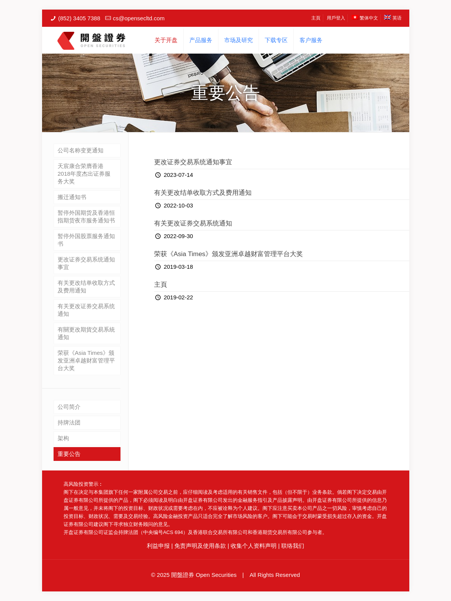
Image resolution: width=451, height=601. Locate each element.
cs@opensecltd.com (138, 18)
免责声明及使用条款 (200, 545)
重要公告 (69, 454)
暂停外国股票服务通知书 (86, 240)
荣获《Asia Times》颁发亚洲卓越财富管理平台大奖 (228, 254)
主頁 (316, 18)
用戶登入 (336, 18)
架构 (63, 438)
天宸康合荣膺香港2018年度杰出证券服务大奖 (84, 174)
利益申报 (158, 545)
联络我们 (292, 545)
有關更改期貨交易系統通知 (86, 333)
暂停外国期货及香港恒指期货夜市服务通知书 (86, 216)
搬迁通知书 (72, 197)
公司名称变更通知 (81, 150)
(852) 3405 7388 (79, 18)
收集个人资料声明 (254, 545)
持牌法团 (69, 422)
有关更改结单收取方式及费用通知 (203, 192)
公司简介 (69, 406)
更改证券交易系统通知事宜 (193, 162)
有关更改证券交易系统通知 (193, 223)
